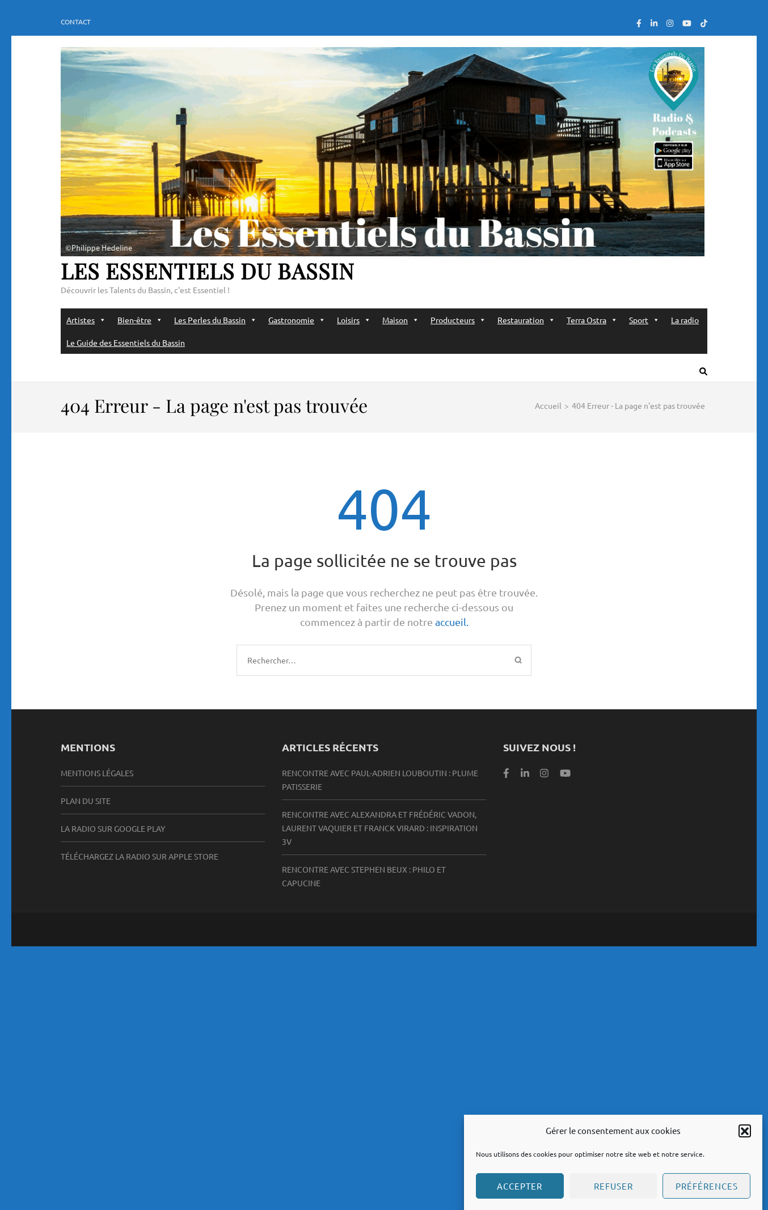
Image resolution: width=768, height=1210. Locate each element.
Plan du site (86, 801)
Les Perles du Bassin (215, 319)
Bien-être (140, 319)
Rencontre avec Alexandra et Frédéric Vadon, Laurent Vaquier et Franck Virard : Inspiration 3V (380, 828)
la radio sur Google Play (113, 828)
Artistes (86, 319)
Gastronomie (297, 319)
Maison (400, 319)
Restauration (526, 319)
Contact (76, 21)
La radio (685, 320)
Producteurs (458, 319)
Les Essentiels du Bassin (208, 270)
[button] (744, 1142)
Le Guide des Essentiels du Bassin (125, 342)
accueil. (452, 622)
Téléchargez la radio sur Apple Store (139, 856)
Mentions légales (97, 773)
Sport (644, 319)
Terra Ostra (592, 319)
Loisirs (354, 319)
